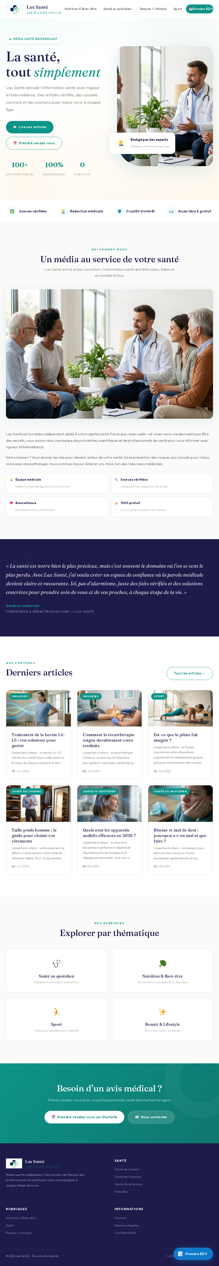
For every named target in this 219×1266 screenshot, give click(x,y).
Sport (178, 9)
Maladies (121, 1191)
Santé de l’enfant (127, 1169)
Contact (120, 1218)
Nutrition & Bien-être (80, 9)
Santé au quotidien (117, 9)
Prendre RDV (201, 9)
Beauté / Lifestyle (153, 9)
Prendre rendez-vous (34, 143)
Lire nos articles (29, 127)
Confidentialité (125, 1233)
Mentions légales (127, 1225)
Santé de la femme (128, 1184)
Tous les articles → (190, 673)
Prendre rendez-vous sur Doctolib (84, 1117)
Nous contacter (151, 1117)
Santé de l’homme (127, 1177)
